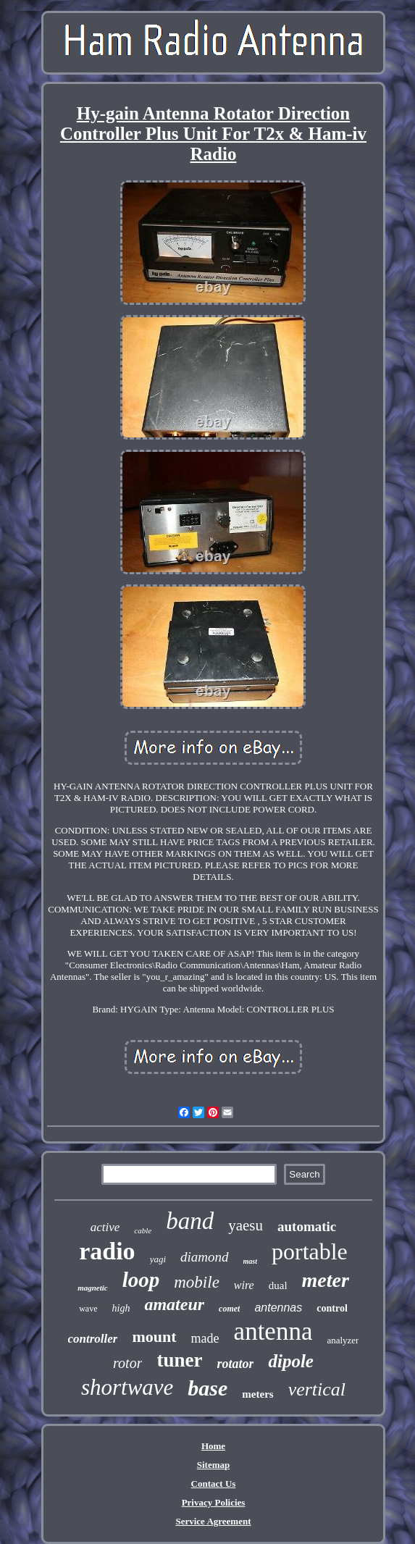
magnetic (92, 1287)
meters (257, 1394)
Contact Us (213, 1483)
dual (278, 1285)
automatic (306, 1226)
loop (141, 1279)
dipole (291, 1361)
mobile (196, 1282)
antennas (278, 1307)
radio (107, 1251)
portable (310, 1251)
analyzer (343, 1340)
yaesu (245, 1225)
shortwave (127, 1387)
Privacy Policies (214, 1502)
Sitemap (213, 1464)
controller (93, 1339)
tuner (179, 1360)
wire (244, 1285)
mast (250, 1261)
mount (154, 1336)
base (207, 1388)
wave (88, 1309)
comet (229, 1309)
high (121, 1308)
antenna (273, 1331)
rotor (127, 1363)
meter (325, 1280)
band (190, 1221)
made (205, 1338)
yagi (158, 1259)
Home (213, 1445)
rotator (235, 1363)
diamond (204, 1256)
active (105, 1227)
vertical (316, 1389)
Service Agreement (213, 1521)
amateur (174, 1304)
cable (142, 1230)
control (332, 1308)
